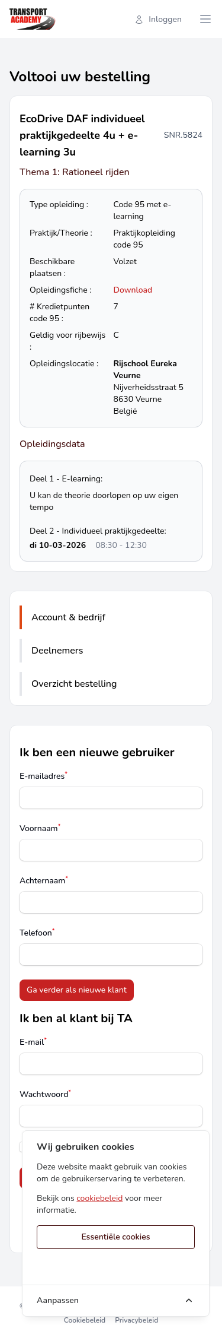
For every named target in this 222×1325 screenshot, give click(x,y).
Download (133, 290)
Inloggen (158, 19)
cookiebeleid (99, 1198)
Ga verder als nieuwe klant (77, 990)
